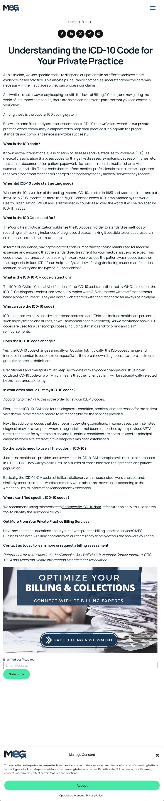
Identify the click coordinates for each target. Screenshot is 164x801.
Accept (82, 785)
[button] (157, 755)
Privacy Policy (94, 795)
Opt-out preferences (71, 795)
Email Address (19, 661)
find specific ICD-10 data (81, 508)
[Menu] (153, 8)
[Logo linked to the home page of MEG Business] (11, 8)
